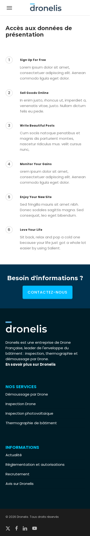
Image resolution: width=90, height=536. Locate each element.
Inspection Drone (21, 403)
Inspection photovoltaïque (29, 413)
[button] (9, 7)
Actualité (14, 454)
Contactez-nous (47, 292)
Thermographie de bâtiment (31, 422)
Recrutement (18, 474)
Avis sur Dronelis (20, 483)
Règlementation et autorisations (35, 464)
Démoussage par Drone (27, 394)
